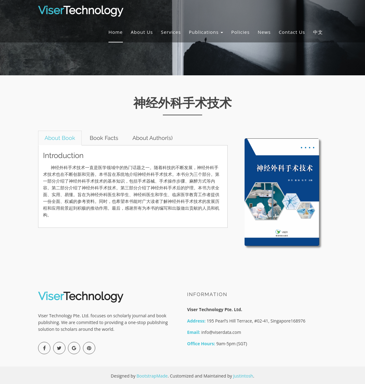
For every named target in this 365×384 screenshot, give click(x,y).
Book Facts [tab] (104, 138)
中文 (318, 32)
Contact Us (292, 32)
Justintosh (243, 376)
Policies (240, 32)
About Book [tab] (60, 138)
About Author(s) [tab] (153, 138)
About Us (142, 32)
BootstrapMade (151, 376)
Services (171, 32)
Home (115, 32)
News (264, 32)
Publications (206, 32)
